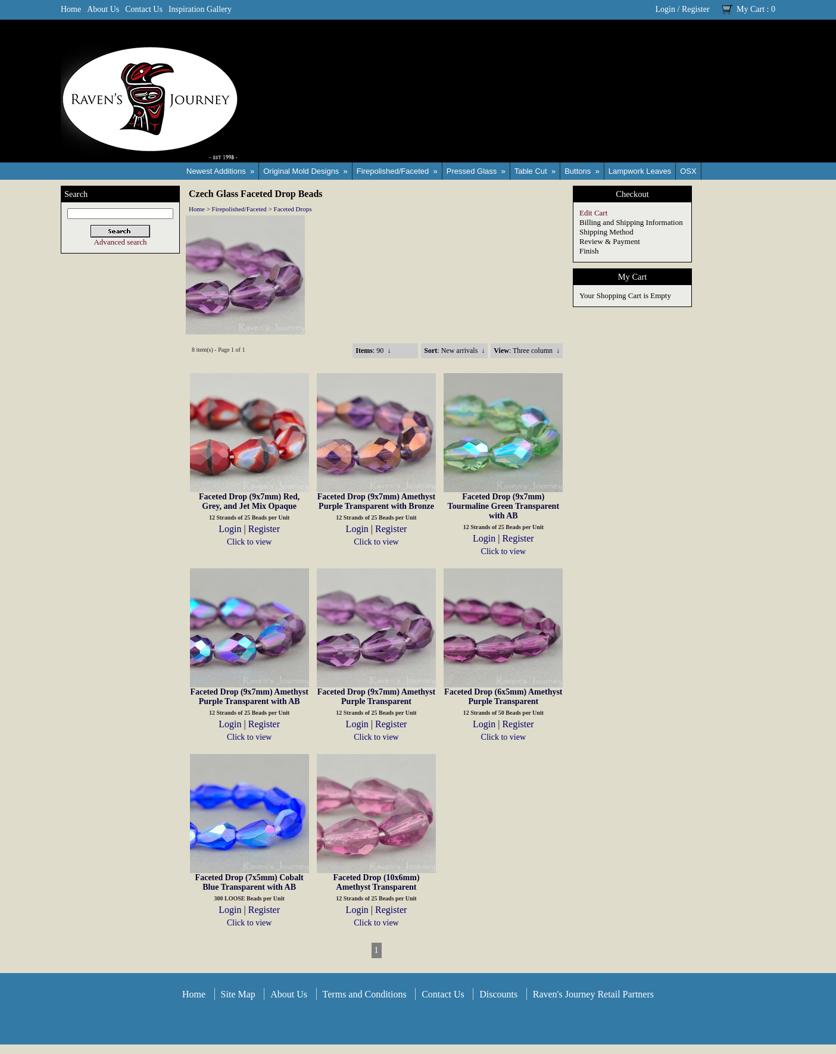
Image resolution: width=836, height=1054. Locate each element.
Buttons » (582, 171)
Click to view (249, 541)
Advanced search (119, 241)
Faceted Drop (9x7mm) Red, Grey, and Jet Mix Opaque (249, 501)
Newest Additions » (220, 171)
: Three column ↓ (527, 350)
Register (696, 9)
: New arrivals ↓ (454, 350)
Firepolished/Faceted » (397, 171)
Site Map (238, 994)
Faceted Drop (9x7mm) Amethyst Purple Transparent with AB (249, 696)
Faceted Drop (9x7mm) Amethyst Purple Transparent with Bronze (376, 501)
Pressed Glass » (476, 171)
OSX (688, 171)
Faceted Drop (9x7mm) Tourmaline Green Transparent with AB (503, 506)
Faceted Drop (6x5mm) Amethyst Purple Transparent (503, 696)
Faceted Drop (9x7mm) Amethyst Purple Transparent (376, 696)
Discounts (498, 994)
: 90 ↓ (373, 350)
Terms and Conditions (365, 994)
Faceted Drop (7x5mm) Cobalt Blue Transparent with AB (249, 882)
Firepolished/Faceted (239, 208)
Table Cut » (535, 171)
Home (71, 9)
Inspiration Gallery (200, 9)
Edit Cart (593, 212)
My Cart (751, 9)
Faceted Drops (293, 208)
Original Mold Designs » (305, 171)
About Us (103, 9)
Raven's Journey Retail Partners (593, 994)
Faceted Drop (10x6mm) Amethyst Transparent (376, 882)
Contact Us (144, 9)
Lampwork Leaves (640, 171)
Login (665, 9)
